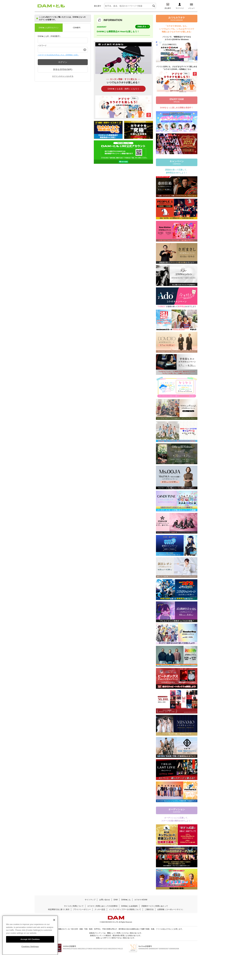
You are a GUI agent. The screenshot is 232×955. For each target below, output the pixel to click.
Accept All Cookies (30, 944)
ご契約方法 (149, 909)
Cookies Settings (30, 951)
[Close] (54, 925)
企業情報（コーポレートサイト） (170, 909)
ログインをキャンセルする (62, 76)
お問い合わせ (104, 900)
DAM (116, 900)
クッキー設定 (100, 909)
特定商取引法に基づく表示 (58, 909)
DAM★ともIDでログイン (49, 28)
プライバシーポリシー (82, 909)
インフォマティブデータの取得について (125, 909)
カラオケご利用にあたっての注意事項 (102, 906)
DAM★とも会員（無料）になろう (123, 89)
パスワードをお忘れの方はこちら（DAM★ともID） (58, 55)
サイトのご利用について (74, 906)
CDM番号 (76, 28)
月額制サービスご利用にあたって (154, 906)
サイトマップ (90, 900)
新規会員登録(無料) (62, 69)
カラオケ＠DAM (140, 900)
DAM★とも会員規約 (129, 906)
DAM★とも (126, 900)
